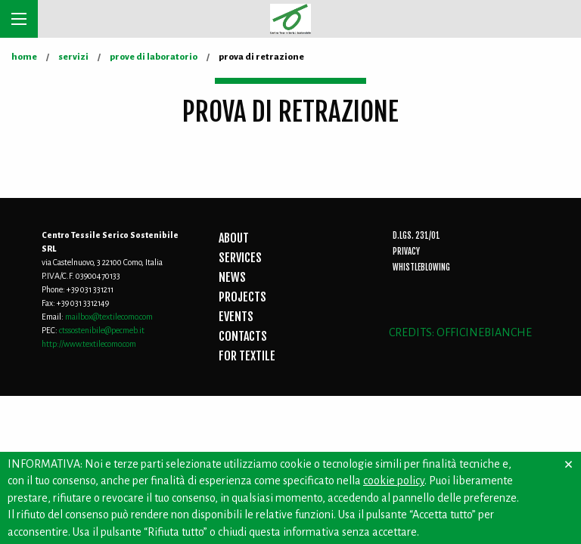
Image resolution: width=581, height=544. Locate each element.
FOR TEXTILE (247, 355)
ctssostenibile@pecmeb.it (101, 330)
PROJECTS (242, 296)
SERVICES (240, 257)
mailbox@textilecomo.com (109, 316)
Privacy (406, 251)
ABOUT (234, 238)
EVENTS (236, 316)
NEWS (232, 277)
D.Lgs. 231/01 (416, 235)
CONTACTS (243, 336)
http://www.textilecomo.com (89, 343)
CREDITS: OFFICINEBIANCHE (460, 332)
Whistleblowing (421, 267)
